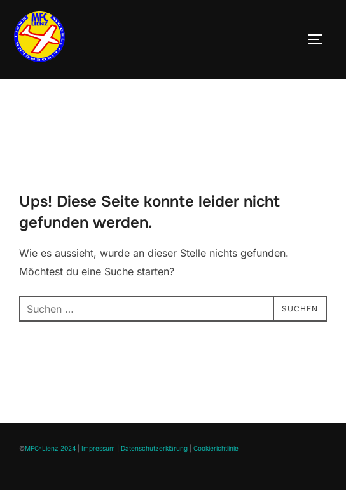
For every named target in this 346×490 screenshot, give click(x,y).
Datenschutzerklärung (154, 476)
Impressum (98, 476)
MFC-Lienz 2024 (50, 476)
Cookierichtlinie (216, 476)
